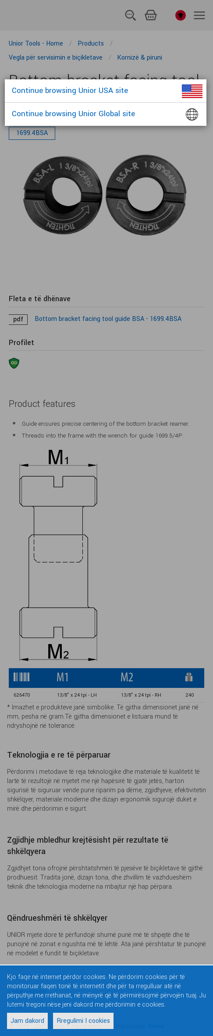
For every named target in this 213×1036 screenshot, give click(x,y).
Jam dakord (27, 1020)
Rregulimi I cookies (83, 1020)
